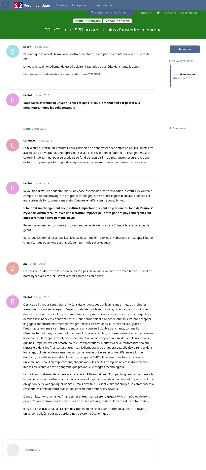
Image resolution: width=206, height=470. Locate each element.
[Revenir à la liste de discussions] (5, 5)
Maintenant (177, 128)
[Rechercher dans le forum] (111, 12)
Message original (181, 60)
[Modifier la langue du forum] (145, 12)
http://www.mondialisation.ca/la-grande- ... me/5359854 (61, 74)
